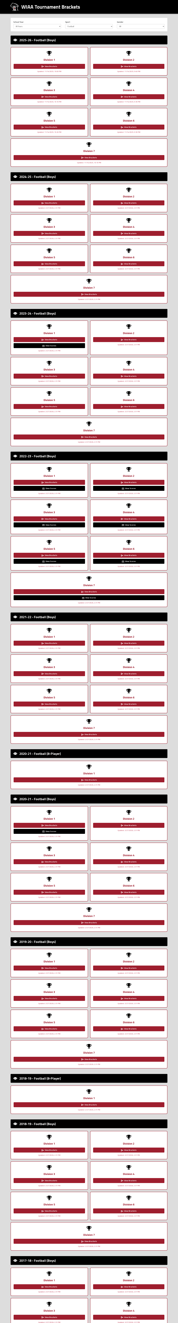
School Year (18, 22)
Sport (67, 22)
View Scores (25, 226)
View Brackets (25, 66)
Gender (120, 22)
